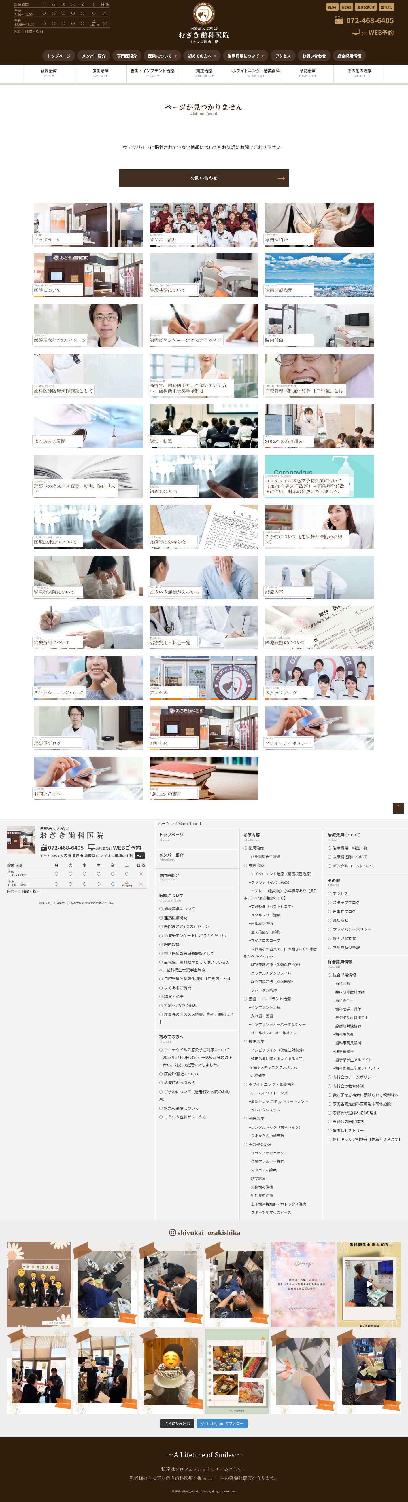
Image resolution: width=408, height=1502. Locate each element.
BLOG (332, 7)
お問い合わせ (204, 178)
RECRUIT (366, 7)
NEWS (346, 7)
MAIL (386, 7)
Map (140, 855)
